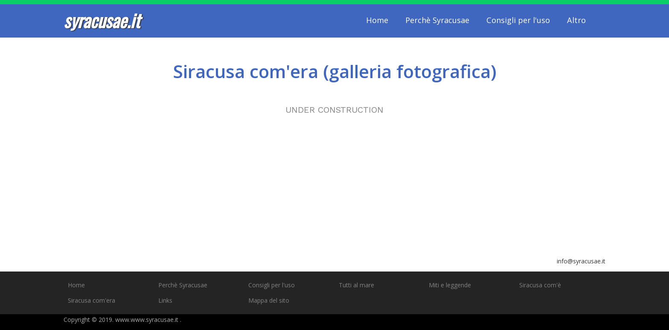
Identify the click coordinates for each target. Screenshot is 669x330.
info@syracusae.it (581, 261)
